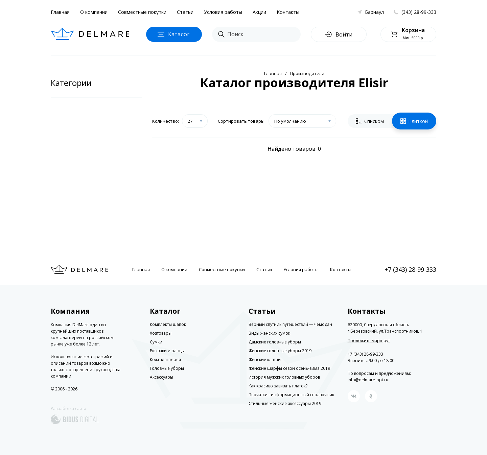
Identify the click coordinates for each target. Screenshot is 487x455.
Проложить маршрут (369, 340)
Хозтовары (160, 333)
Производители (307, 73)
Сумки (156, 342)
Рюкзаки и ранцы (167, 351)
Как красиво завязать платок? (278, 386)
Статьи (185, 12)
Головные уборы (167, 368)
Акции (259, 12)
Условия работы (223, 12)
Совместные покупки (142, 12)
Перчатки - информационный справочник (291, 395)
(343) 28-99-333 (418, 12)
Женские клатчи (265, 359)
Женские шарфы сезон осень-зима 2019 (289, 368)
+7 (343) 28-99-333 (410, 269)
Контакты (288, 12)
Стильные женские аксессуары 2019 (285, 403)
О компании (94, 12)
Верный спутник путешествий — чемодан (290, 324)
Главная (60, 12)
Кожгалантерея (165, 359)
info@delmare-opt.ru (368, 380)
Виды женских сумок (269, 333)
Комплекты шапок (168, 324)
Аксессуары (161, 377)
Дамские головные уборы (275, 342)
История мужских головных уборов (284, 377)
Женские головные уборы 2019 (280, 351)
